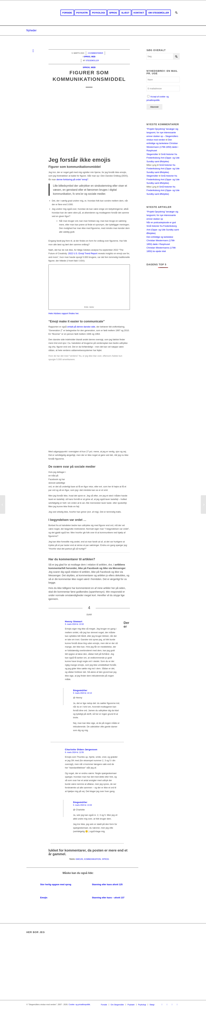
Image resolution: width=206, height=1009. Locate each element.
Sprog (86, 67)
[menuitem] (67, 12)
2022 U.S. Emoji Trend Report (82, 253)
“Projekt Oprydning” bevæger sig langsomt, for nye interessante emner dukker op (162, 215)
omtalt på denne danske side (81, 326)
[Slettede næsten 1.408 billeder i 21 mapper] (203, 504)
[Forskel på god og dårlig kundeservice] (2, 504)
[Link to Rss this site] (172, 1004)
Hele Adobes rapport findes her (64, 313)
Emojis (79, 859)
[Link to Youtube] (167, 1004)
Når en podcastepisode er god (161, 222)
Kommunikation (92, 859)
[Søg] (176, 12)
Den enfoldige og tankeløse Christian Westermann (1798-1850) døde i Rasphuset (161, 240)
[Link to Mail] (177, 1004)
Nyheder (31, 30)
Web (93, 67)
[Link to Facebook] (162, 1004)
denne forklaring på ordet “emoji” (72, 179)
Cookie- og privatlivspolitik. (79, 1004)
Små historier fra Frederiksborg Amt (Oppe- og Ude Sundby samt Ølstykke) (163, 158)
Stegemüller (152, 154)
